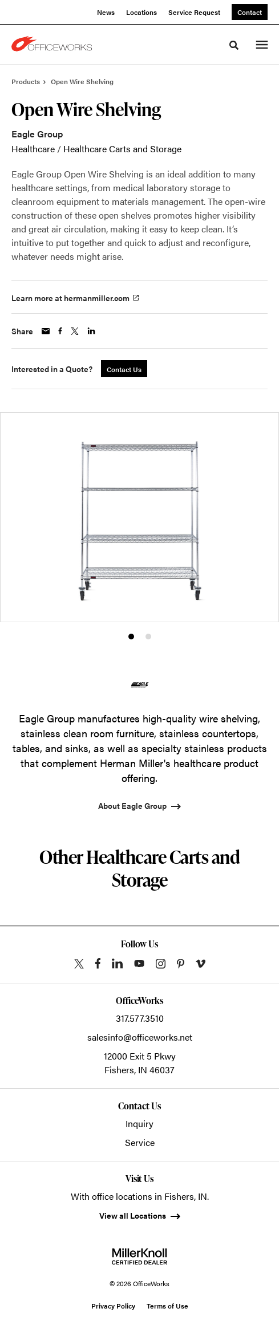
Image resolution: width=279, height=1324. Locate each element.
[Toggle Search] (233, 45)
